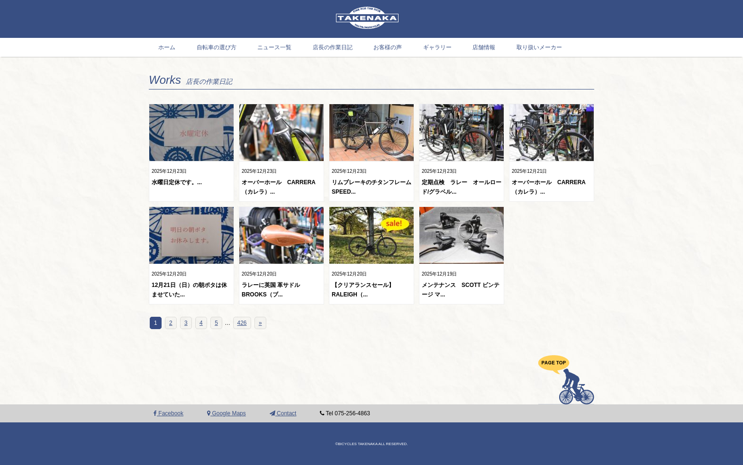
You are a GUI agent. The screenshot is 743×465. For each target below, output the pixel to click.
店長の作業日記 (333, 47)
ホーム (166, 47)
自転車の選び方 (216, 47)
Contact (283, 413)
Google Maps (226, 413)
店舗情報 (483, 47)
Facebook (168, 413)
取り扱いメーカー (539, 47)
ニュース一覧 (274, 47)
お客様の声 (387, 47)
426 (242, 323)
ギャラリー (437, 47)
